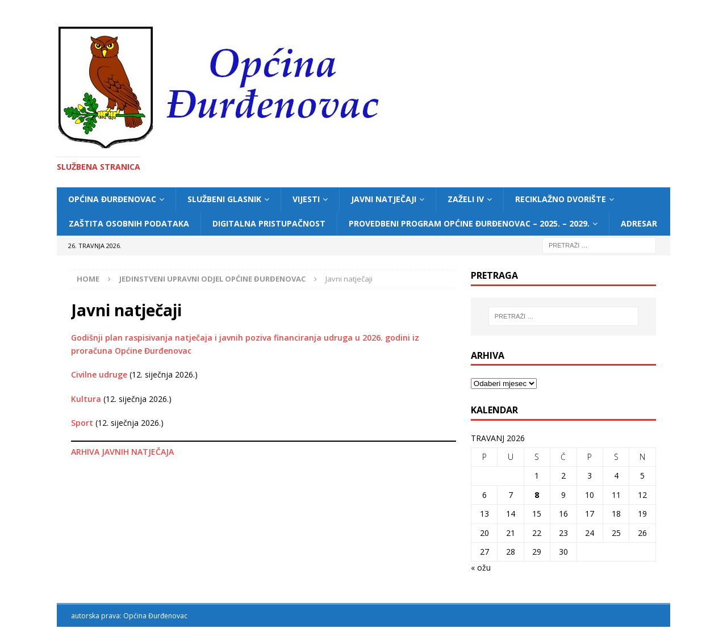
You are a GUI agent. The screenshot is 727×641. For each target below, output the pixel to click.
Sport (82, 422)
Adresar (639, 223)
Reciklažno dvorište (560, 199)
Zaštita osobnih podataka (129, 223)
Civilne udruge (99, 374)
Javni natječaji (383, 199)
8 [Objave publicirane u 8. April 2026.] (536, 494)
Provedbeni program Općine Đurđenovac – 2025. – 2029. (469, 223)
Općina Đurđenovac (112, 199)
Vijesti (306, 199)
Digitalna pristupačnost (268, 223)
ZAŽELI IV (466, 199)
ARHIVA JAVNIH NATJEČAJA (122, 451)
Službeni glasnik (224, 199)
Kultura (86, 398)
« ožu (481, 567)
